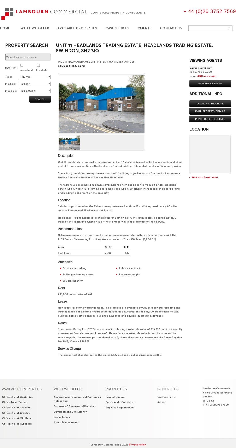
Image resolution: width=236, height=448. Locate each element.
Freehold (41, 69)
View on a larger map (204, 177)
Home (5, 28)
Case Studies (117, 28)
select (49, 57)
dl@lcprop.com (206, 75)
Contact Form (166, 396)
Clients (145, 28)
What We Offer (34, 28)
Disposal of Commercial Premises (75, 406)
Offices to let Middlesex (17, 418)
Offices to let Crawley (16, 412)
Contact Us (171, 28)
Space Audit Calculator (120, 402)
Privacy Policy (137, 444)
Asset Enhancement (66, 422)
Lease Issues (62, 417)
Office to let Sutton (14, 402)
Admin (161, 402)
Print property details (210, 119)
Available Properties (77, 28)
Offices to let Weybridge (17, 396)
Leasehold (26, 69)
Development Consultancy (70, 411)
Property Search (116, 396)
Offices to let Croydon (16, 407)
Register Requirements (120, 407)
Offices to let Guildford (17, 423)
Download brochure (210, 103)
